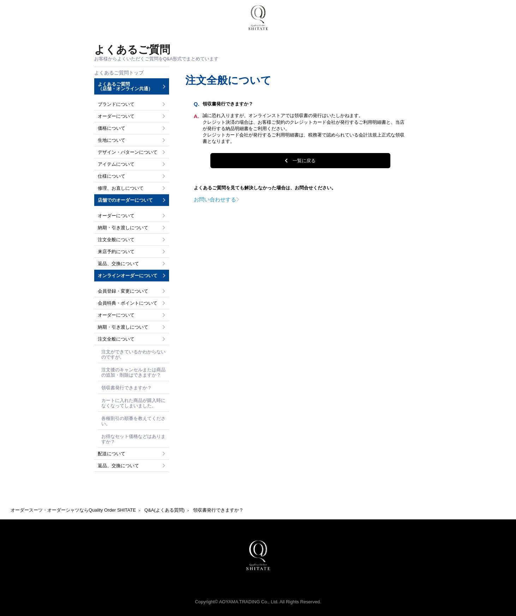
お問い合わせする (215, 199)
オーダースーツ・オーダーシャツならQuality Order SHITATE (73, 510)
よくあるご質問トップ (119, 72)
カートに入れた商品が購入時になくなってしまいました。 (133, 403)
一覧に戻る (304, 160)
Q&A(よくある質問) (164, 510)
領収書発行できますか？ (126, 387)
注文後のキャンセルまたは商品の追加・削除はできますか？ (133, 372)
